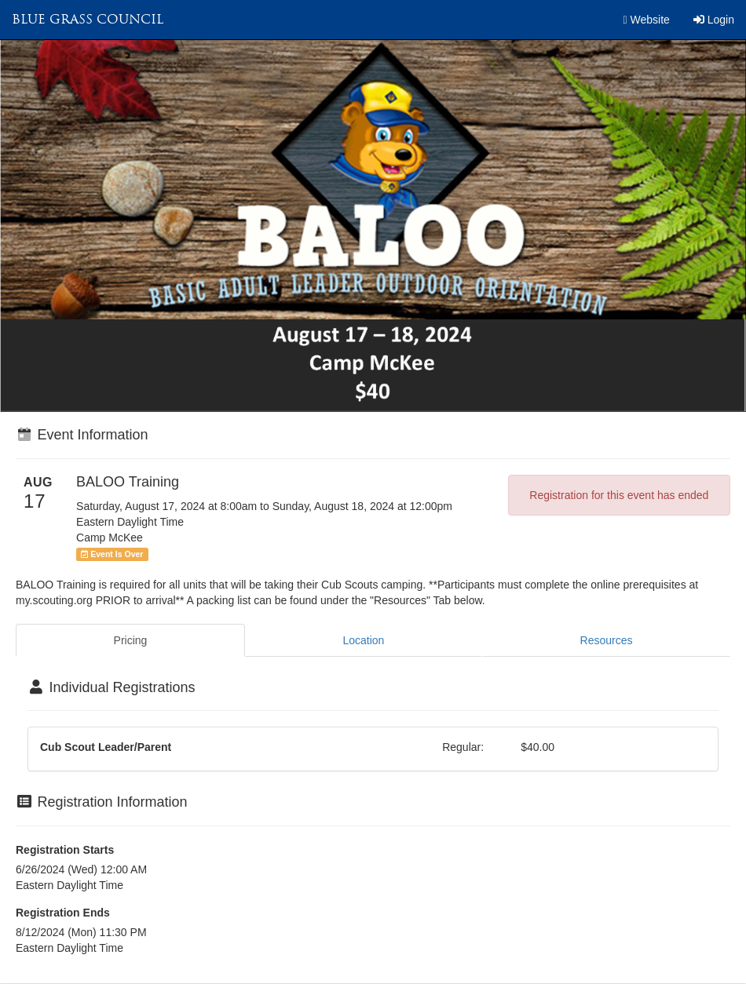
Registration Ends (63, 912)
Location (363, 640)
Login (713, 19)
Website (646, 19)
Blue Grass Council (87, 19)
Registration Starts (65, 850)
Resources (606, 640)
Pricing (131, 640)
